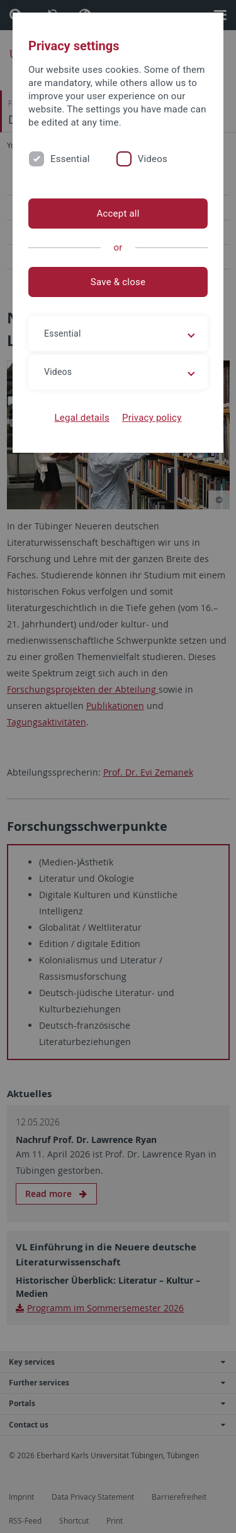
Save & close (118, 282)
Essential (70, 159)
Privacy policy (152, 417)
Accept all (117, 213)
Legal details (82, 417)
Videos (152, 159)
